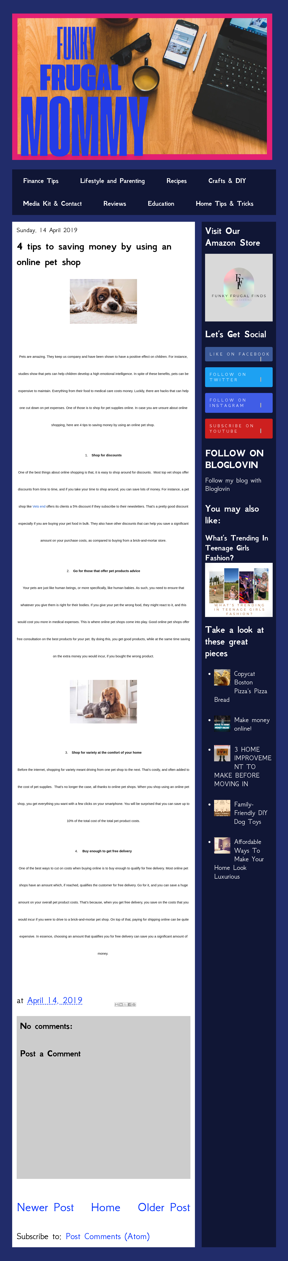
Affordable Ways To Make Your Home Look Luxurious (239, 859)
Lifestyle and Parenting (112, 181)
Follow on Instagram (240, 403)
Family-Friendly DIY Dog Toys (250, 813)
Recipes (177, 181)
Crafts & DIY (227, 181)
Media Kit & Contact (52, 203)
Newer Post (45, 1207)
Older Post (163, 1207)
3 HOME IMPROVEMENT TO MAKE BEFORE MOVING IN (243, 766)
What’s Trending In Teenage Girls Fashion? (236, 548)
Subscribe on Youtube (240, 428)
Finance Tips (41, 181)
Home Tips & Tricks (225, 203)
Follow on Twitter (240, 377)
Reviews (114, 203)
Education (161, 203)
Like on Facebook (240, 356)
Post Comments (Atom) (107, 1236)
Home (106, 1207)
